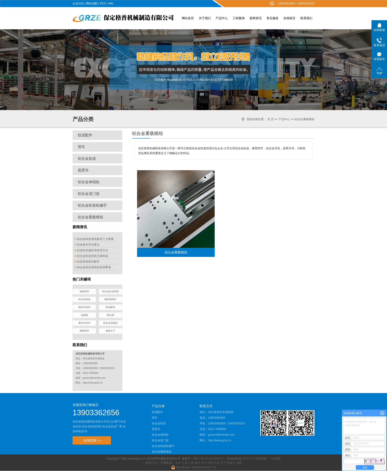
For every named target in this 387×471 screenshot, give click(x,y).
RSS (103, 3)
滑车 (81, 147)
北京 (178, 462)
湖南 (239, 462)
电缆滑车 (84, 291)
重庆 (197, 462)
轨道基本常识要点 (88, 244)
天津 (184, 462)
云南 (217, 462)
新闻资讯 (256, 18)
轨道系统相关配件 (88, 261)
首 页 (270, 119)
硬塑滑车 (84, 330)
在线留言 (289, 18)
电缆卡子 (110, 330)
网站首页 (188, 18)
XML (111, 3)
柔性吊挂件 (84, 323)
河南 (210, 462)
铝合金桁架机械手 (92, 205)
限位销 (110, 315)
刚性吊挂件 (84, 307)
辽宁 (223, 462)
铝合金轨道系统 (110, 291)
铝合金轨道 (87, 159)
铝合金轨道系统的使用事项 (94, 267)
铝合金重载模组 (304, 119)
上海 (191, 462)
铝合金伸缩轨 (89, 182)
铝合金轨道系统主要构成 (92, 256)
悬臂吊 (83, 170)
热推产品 (151, 462)
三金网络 (275, 458)
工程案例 (239, 18)
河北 (204, 462)
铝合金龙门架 (89, 194)
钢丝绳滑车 (110, 299)
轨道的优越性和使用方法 (92, 250)
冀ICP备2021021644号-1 (209, 458)
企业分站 (78, 3)
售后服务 (272, 18)
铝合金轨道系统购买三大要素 (95, 239)
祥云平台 (248, 458)
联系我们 (306, 18)
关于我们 (205, 18)
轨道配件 (85, 135)
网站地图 (91, 3)
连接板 (84, 315)
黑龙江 (231, 462)
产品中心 (222, 18)
